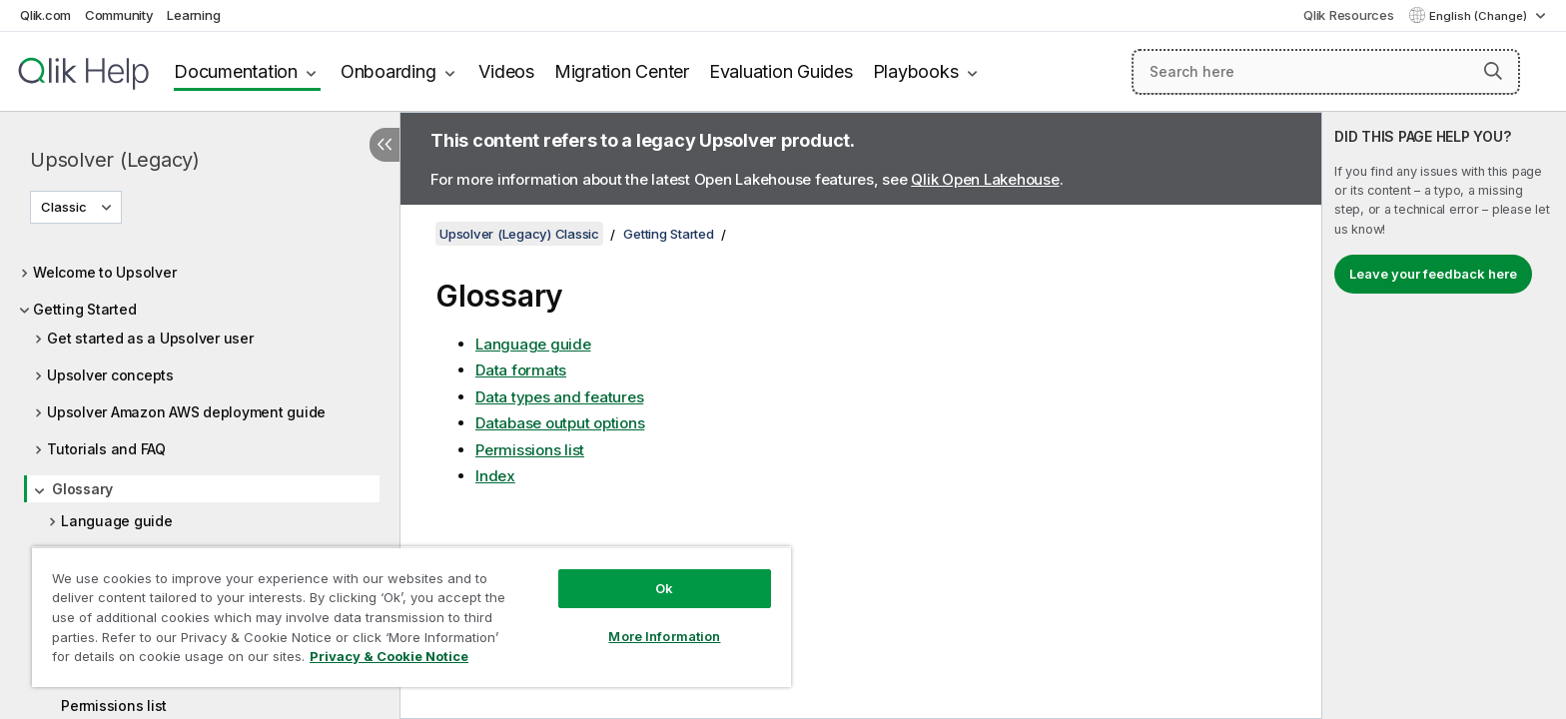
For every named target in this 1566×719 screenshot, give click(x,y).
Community (119, 15)
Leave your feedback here (1433, 274)
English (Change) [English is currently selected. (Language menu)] (1479, 16)
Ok (664, 588)
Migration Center (621, 71)
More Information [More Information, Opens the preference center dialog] (664, 636)
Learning (193, 15)
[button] (1493, 71)
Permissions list (114, 705)
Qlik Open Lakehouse (985, 179)
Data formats (520, 369)
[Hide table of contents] (384, 145)
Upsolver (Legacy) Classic (519, 234)
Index (495, 475)
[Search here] (1326, 72)
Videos (506, 71)
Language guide (117, 520)
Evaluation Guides (781, 71)
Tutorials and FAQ (106, 448)
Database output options (559, 422)
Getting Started (84, 309)
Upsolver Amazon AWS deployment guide (186, 411)
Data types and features (559, 396)
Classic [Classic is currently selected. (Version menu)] (65, 207)
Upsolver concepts (110, 374)
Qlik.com (45, 15)
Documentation (236, 71)
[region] (411, 616)
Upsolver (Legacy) (115, 160)
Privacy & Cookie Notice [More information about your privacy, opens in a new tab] (389, 656)
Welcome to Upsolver (104, 272)
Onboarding (388, 71)
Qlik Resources (1348, 15)
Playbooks (916, 71)
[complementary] (1444, 415)
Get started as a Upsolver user (150, 338)
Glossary (82, 488)
